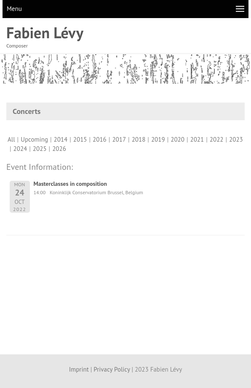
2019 (158, 139)
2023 (236, 139)
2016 (100, 139)
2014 (61, 139)
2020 (177, 139)
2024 (20, 149)
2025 (40, 149)
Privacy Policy (111, 369)
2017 (119, 139)
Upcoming (34, 139)
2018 (139, 139)
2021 (197, 139)
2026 (59, 149)
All (11, 139)
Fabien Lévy (44, 32)
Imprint (79, 369)
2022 (217, 139)
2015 (80, 139)
